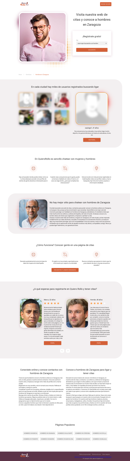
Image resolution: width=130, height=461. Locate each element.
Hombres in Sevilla (99, 433)
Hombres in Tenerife (30, 439)
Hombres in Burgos (83, 439)
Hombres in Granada (47, 433)
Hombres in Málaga (100, 439)
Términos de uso (96, 454)
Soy (77, 40)
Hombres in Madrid (47, 439)
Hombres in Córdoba (82, 433)
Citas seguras (106, 454)
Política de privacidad (85, 454)
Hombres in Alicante (65, 433)
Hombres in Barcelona (65, 439)
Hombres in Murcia (30, 433)
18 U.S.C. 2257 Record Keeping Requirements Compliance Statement (93, 457)
